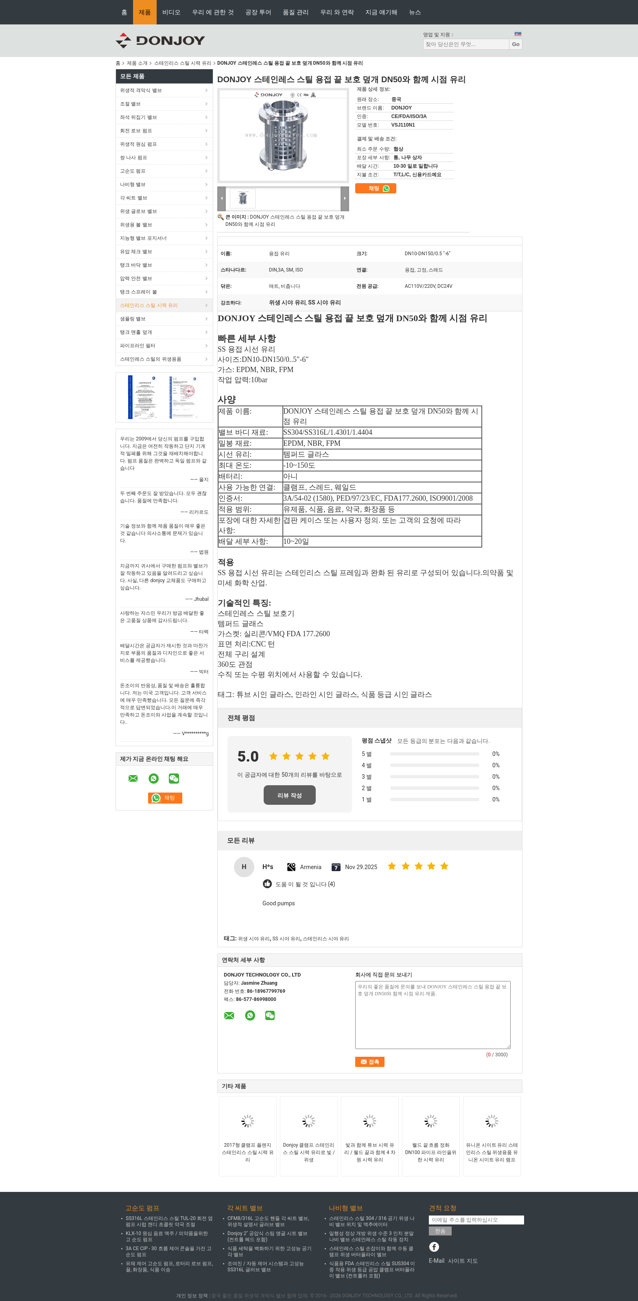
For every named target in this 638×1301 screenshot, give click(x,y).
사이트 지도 (463, 1260)
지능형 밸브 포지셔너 (143, 238)
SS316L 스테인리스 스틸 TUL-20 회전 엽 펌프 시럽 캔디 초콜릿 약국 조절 (169, 1221)
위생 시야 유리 (254, 939)
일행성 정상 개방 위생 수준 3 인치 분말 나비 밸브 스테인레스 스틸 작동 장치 (371, 1236)
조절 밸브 (130, 104)
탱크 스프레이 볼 (138, 292)
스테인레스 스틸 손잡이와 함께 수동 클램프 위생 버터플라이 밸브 (371, 1251)
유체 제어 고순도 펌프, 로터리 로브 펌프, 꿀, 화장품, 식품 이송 (169, 1267)
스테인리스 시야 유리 (326, 939)
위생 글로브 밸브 (138, 211)
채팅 (379, 188)
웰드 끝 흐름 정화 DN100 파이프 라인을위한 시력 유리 (431, 1152)
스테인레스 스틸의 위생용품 (150, 359)
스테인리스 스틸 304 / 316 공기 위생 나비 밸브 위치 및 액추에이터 (372, 1221)
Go (516, 44)
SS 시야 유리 (286, 939)
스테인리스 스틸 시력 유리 (183, 63)
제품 (145, 12)
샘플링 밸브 (133, 319)
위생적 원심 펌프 (138, 144)
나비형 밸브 (133, 184)
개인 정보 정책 (192, 1296)
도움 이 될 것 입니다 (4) (305, 884)
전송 (440, 1231)
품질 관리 (296, 12)
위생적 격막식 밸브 (141, 90)
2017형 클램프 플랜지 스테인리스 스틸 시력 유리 (248, 1152)
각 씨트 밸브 (133, 198)
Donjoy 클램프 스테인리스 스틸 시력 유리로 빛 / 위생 (309, 1152)
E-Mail (436, 1260)
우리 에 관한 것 (213, 12)
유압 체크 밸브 (136, 251)
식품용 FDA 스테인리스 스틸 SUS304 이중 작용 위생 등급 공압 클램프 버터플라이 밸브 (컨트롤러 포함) (372, 1270)
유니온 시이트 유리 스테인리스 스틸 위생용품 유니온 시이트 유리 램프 (492, 1152)
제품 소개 (137, 63)
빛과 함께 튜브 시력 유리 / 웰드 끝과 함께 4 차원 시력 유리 (369, 1152)
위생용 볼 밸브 (136, 225)
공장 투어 (258, 12)
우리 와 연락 (337, 12)
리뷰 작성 (289, 795)
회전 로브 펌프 (136, 131)
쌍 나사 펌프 (133, 157)
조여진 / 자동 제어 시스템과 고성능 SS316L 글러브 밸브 (265, 1267)
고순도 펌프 (133, 171)
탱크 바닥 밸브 (136, 265)
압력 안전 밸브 (136, 278)
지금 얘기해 (381, 12)
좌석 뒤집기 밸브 (138, 117)
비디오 (171, 12)
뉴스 (415, 12)
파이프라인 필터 (137, 345)
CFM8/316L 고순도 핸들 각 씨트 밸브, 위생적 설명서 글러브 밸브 (268, 1221)
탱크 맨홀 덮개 (136, 332)
